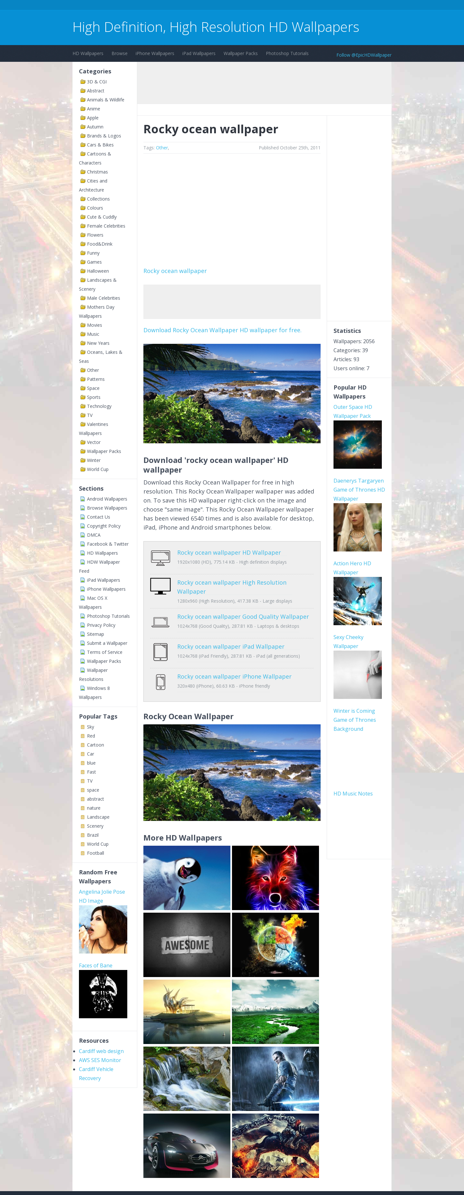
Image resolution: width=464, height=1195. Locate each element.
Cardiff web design (101, 1051)
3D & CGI (97, 82)
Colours (95, 208)
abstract (95, 799)
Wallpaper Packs (241, 53)
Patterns (96, 379)
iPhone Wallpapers (155, 53)
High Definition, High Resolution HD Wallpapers (215, 26)
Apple (93, 118)
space (93, 790)
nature (94, 808)
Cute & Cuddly (102, 217)
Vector (94, 442)
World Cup (98, 469)
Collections (98, 199)
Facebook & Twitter (108, 544)
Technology (99, 406)
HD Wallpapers (87, 53)
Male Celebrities (103, 298)
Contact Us (98, 517)
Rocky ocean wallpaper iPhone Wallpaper (234, 662)
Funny (93, 253)
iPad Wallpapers (199, 53)
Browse (119, 53)
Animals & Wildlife (105, 100)
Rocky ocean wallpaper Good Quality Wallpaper (243, 612)
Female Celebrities (106, 226)
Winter (94, 460)
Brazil (93, 835)
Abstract (95, 91)
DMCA (94, 535)
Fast (91, 772)
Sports (94, 397)
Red (91, 736)
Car (90, 754)
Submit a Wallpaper (107, 643)
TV (89, 415)
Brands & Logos (104, 136)
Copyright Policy (104, 526)
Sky (90, 727)
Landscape (98, 817)
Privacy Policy (101, 625)
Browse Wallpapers (107, 508)
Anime (93, 109)
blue (91, 763)
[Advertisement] (189, 6)
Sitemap (95, 634)
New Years (98, 343)
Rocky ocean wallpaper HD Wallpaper (229, 552)
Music (93, 334)
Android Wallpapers (107, 499)
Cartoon (95, 745)
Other (93, 370)
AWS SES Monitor (100, 1060)
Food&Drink (99, 244)
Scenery (95, 826)
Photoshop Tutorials (287, 53)
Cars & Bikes (100, 145)
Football (95, 853)
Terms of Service (104, 652)
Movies (94, 325)
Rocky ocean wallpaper (175, 271)
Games (94, 262)
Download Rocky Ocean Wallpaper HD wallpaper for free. (222, 330)
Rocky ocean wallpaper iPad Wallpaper (231, 637)
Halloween (98, 271)
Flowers (95, 235)
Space (93, 388)
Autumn (95, 127)
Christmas (97, 172)
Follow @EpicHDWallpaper (364, 55)
